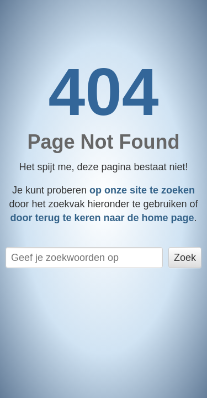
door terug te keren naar (102, 217)
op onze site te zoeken (142, 190)
